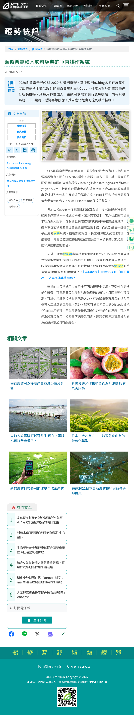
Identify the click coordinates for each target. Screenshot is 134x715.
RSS (50, 666)
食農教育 (21, 131)
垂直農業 (27, 200)
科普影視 (104, 5)
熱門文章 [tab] (22, 507)
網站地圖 (89, 652)
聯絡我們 (118, 652)
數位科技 (21, 137)
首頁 (11, 49)
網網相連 (104, 652)
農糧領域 (37, 49)
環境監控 (13, 206)
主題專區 (57, 5)
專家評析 (73, 5)
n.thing (23, 167)
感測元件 (13, 200)
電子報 (57, 666)
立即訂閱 (37, 620)
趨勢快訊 (41, 5)
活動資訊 (88, 5)
